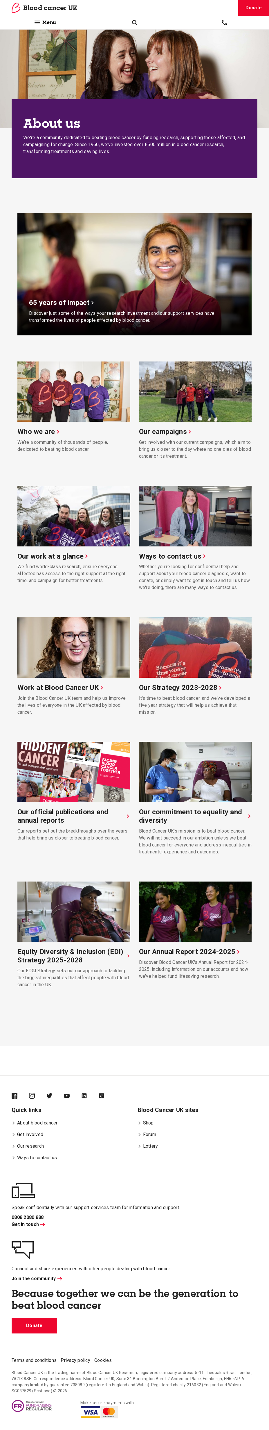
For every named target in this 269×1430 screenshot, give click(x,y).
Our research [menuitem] (28, 1146)
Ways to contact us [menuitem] (34, 1157)
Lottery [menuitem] (148, 1146)
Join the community (37, 1278)
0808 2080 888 (28, 1217)
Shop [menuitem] (146, 1123)
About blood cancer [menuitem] (35, 1123)
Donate (253, 7)
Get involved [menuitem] (27, 1134)
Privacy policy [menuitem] (75, 1360)
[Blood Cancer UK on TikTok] (107, 1096)
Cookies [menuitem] (103, 1360)
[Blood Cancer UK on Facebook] (20, 1096)
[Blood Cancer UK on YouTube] (72, 1096)
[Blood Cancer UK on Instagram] (37, 1096)
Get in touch (28, 1224)
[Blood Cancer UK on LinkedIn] (90, 1096)
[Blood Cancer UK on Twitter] (55, 1096)
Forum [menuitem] (147, 1134)
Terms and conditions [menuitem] (34, 1360)
